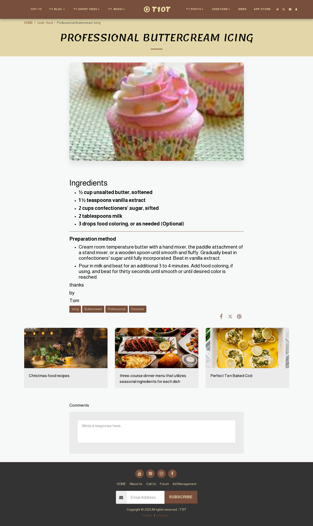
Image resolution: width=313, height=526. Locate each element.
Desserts (137, 309)
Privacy (163, 515)
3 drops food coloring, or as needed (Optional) (131, 224)
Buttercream (93, 309)
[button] (57, 9)
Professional (116, 309)
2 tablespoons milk (100, 216)
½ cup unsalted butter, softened (115, 192)
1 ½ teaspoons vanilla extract (112, 200)
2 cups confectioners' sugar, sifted (119, 208)
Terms (146, 515)
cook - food (45, 22)
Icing (75, 309)
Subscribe (180, 497)
